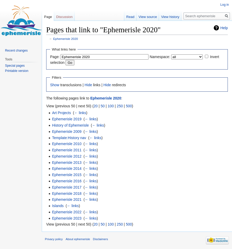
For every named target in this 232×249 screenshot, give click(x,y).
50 (103, 106)
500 (129, 106)
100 (111, 106)
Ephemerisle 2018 (66, 193)
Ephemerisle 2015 (66, 175)
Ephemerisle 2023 (66, 218)
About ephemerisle (78, 239)
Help (224, 28)
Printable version (16, 71)
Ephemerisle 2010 (66, 144)
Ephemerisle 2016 (66, 181)
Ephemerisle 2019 (66, 119)
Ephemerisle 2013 (66, 162)
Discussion (64, 17)
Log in (224, 5)
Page (48, 17)
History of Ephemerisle (70, 125)
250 (120, 106)
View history (170, 17)
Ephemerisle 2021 (66, 199)
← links (80, 113)
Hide (88, 85)
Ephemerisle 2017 (66, 187)
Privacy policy (54, 239)
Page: (55, 57)
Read (130, 17)
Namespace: (160, 57)
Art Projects (61, 113)
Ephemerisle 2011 (66, 150)
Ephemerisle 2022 (66, 212)
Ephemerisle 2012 (66, 156)
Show (54, 85)
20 (96, 106)
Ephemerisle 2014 (66, 168)
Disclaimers (100, 239)
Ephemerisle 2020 (65, 38)
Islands (57, 206)
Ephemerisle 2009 (66, 131)
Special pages (15, 65)
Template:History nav (69, 138)
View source (148, 17)
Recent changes (16, 50)
